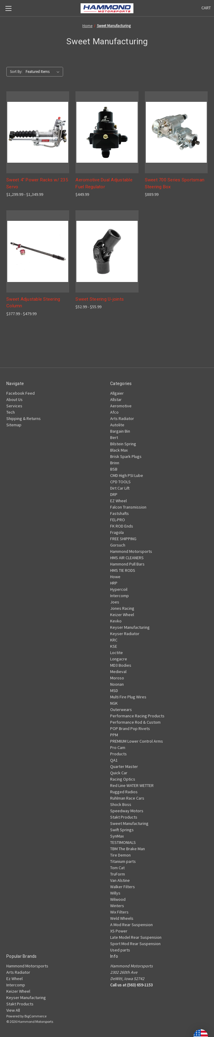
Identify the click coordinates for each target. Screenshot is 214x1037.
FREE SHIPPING (123, 538)
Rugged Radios (124, 791)
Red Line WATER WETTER (132, 785)
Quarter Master (124, 766)
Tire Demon (120, 855)
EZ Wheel (118, 500)
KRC (113, 640)
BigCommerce (35, 1016)
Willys (115, 893)
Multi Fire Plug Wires (128, 697)
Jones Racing (122, 608)
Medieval (118, 671)
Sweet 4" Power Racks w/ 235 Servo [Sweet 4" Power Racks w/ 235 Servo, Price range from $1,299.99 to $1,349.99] (37, 183)
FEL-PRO (117, 519)
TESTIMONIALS (123, 842)
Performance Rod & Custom (135, 722)
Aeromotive (121, 406)
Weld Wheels (121, 918)
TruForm (117, 874)
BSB (113, 469)
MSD (114, 690)
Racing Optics (122, 779)
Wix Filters (119, 912)
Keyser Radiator (124, 633)
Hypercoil (118, 589)
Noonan (117, 684)
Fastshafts (119, 513)
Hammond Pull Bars (127, 564)
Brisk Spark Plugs (126, 456)
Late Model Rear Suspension (135, 937)
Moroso (117, 678)
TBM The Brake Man (127, 848)
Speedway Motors (126, 810)
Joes (114, 602)
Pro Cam (117, 747)
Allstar (116, 399)
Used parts (120, 950)
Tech (10, 412)
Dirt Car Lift (119, 488)
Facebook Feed (20, 393)
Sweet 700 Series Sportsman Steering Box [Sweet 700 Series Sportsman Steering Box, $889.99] (175, 183)
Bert (114, 437)
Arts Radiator (122, 418)
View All (13, 1010)
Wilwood (118, 899)
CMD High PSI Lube (126, 475)
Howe (115, 576)
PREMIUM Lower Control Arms (136, 741)
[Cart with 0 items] (206, 8)
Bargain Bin (120, 431)
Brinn (114, 462)
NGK (114, 703)
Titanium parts (123, 861)
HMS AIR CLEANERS (127, 557)
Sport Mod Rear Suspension (135, 943)
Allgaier (117, 393)
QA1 (114, 760)
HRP (113, 583)
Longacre (118, 659)
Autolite (117, 425)
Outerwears (121, 709)
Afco (114, 412)
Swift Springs (122, 829)
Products (118, 754)
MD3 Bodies (120, 665)
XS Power (118, 931)
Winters (117, 905)
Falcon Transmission (128, 507)
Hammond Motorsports (131, 551)
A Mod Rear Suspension (131, 924)
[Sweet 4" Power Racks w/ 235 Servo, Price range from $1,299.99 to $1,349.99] (37, 132)
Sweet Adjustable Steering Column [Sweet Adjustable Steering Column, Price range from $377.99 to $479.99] (33, 302)
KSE (113, 646)
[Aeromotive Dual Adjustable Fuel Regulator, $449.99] (106, 132)
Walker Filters (122, 886)
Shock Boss (120, 804)
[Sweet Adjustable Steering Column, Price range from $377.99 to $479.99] (37, 251)
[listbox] (44, 71)
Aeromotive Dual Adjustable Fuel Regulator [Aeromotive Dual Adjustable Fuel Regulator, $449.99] (104, 183)
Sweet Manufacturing (129, 823)
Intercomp (119, 595)
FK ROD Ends (121, 526)
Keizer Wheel (122, 614)
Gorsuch (117, 545)
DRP (113, 494)
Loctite (116, 652)
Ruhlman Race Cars (127, 798)
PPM (114, 735)
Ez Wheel (14, 978)
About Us (14, 399)
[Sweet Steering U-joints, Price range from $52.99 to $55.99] (106, 251)
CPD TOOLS (120, 481)
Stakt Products (123, 817)
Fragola (117, 532)
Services (14, 406)
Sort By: (16, 71)
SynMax (117, 836)
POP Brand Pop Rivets (130, 728)
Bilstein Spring (123, 443)
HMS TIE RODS (122, 570)
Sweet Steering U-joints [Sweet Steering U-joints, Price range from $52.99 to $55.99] (99, 299)
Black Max (119, 450)
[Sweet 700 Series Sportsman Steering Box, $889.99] (176, 132)
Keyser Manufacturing (130, 627)
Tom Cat (117, 867)
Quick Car (118, 772)
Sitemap (13, 425)
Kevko (116, 621)
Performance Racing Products (137, 716)
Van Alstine (120, 880)
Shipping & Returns (23, 418)
